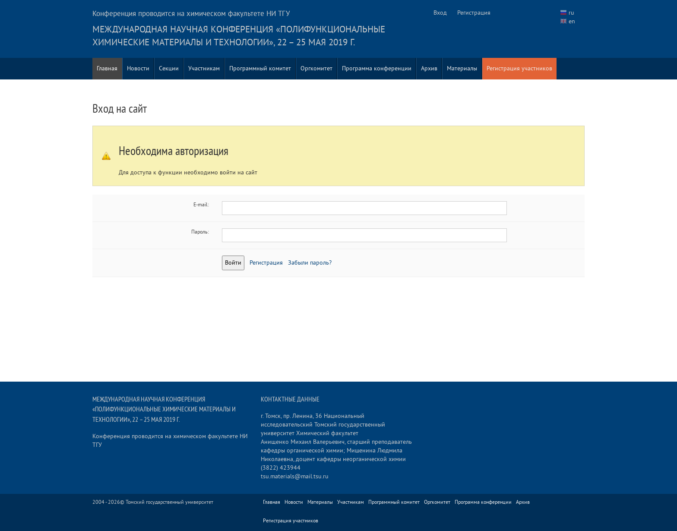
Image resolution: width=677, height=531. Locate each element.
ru (571, 12)
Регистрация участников (519, 68)
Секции (169, 68)
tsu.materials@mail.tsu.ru (295, 476)
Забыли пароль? (310, 262)
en (572, 21)
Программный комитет (260, 68)
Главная (107, 68)
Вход (440, 12)
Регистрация (473, 12)
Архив (429, 68)
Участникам (204, 68)
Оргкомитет (316, 68)
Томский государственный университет (169, 502)
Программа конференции (376, 68)
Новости (138, 68)
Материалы (462, 68)
